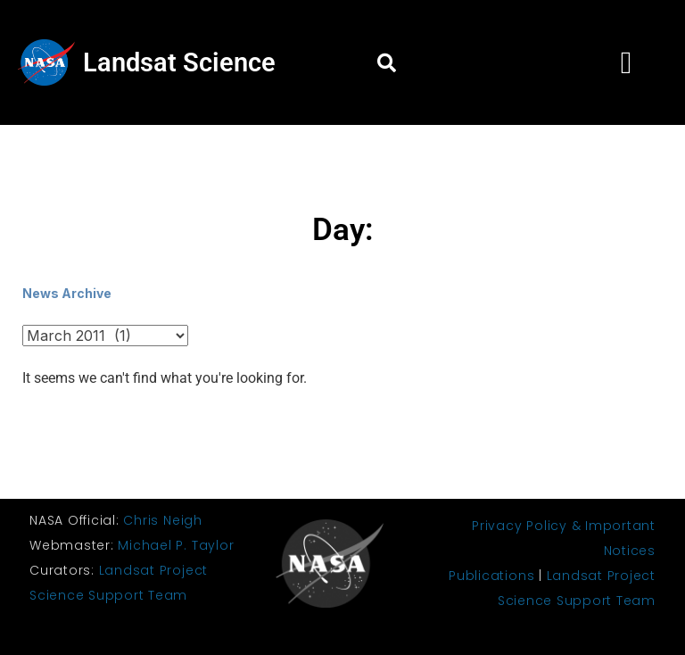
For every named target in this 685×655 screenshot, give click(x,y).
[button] (386, 62)
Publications (491, 576)
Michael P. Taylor (176, 545)
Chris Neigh (162, 520)
